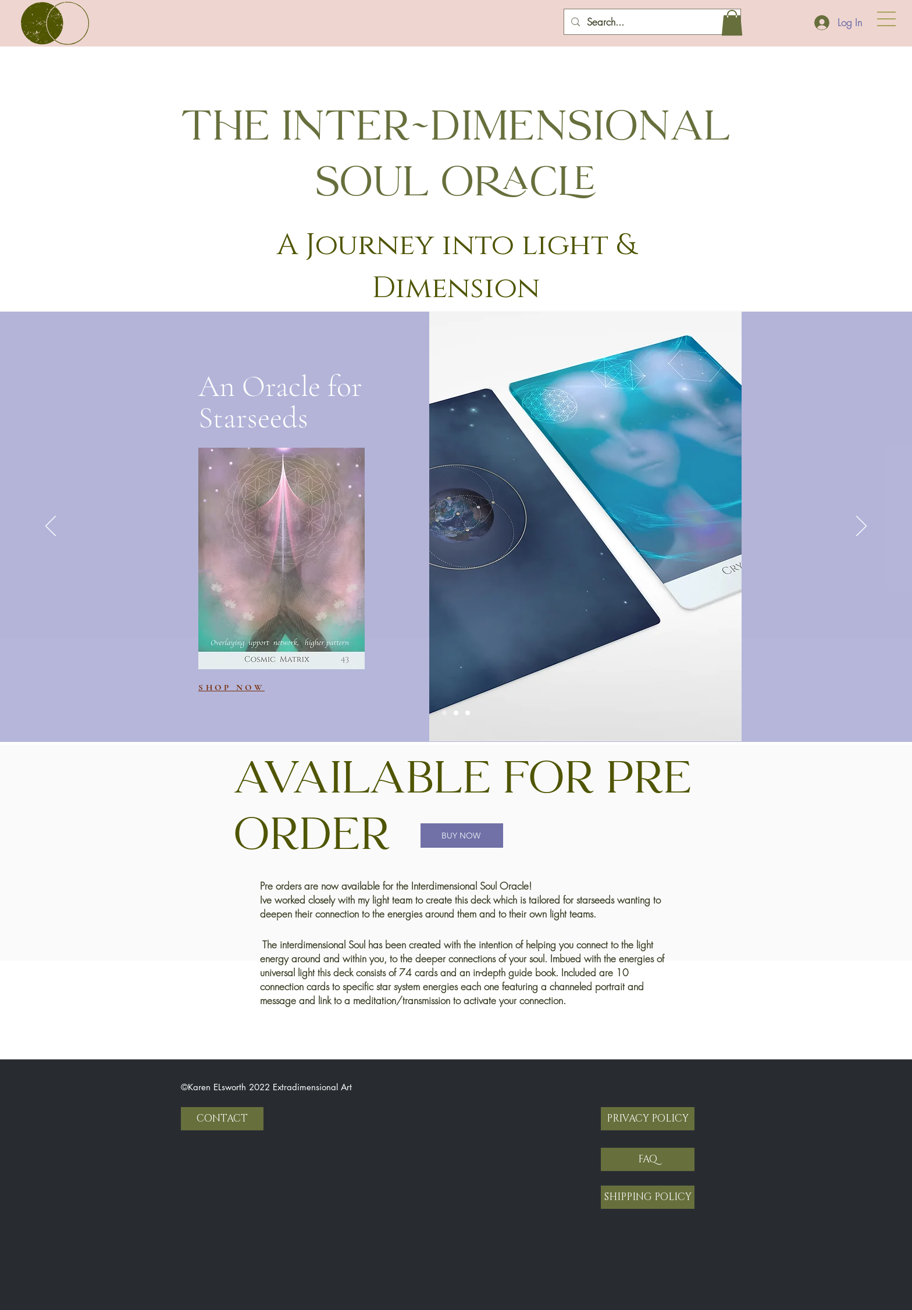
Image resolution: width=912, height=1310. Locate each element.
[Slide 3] (467, 713)
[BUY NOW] (462, 835)
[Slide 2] (456, 713)
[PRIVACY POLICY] (647, 1118)
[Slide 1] (444, 713)
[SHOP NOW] (239, 687)
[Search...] (651, 21)
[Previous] (50, 527)
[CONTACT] (222, 1118)
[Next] (861, 527)
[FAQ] (647, 1159)
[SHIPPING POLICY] (647, 1197)
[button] (886, 19)
